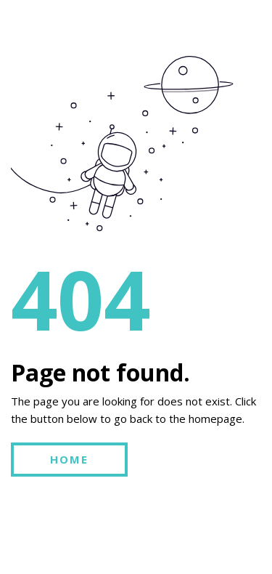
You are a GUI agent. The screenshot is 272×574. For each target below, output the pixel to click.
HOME (69, 459)
